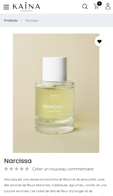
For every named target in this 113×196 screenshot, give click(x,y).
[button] (99, 41)
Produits (11, 20)
